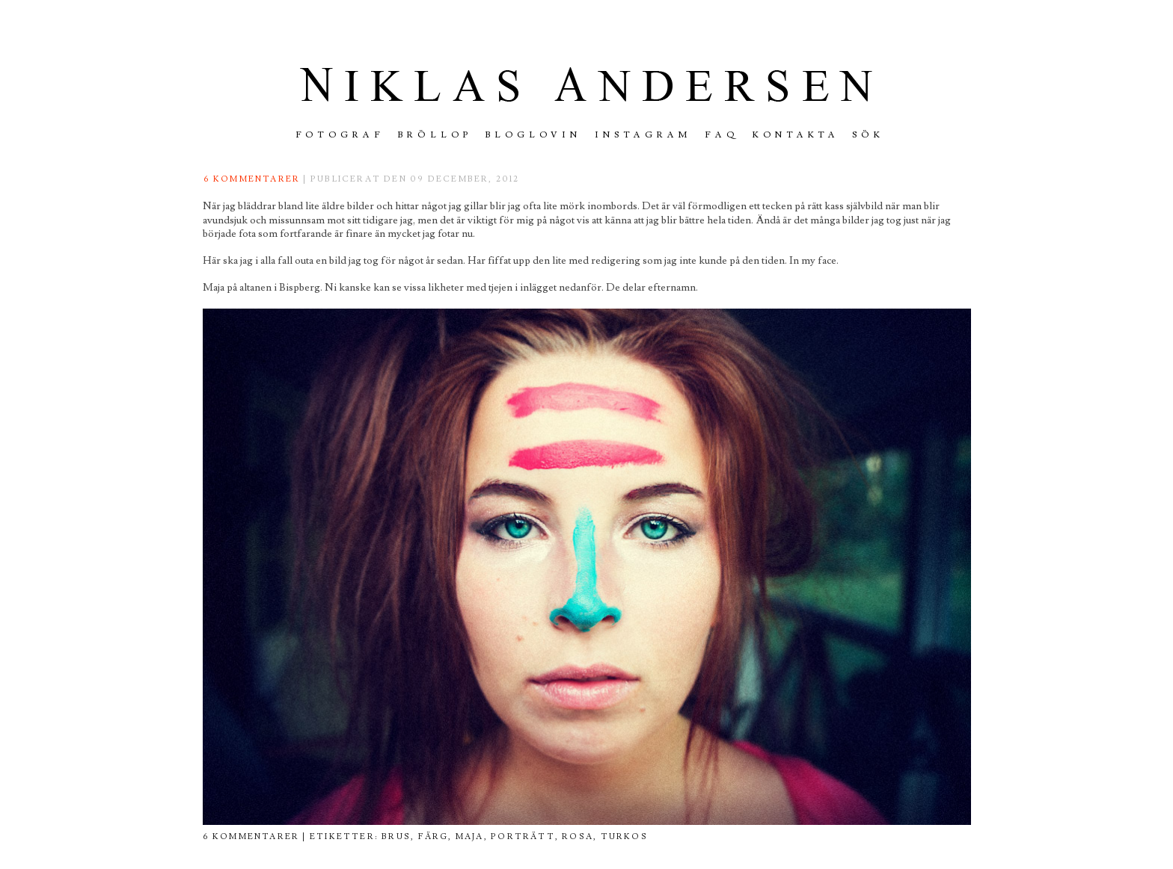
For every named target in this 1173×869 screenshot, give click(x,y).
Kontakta (796, 134)
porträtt (523, 836)
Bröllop (435, 134)
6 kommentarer (252, 179)
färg (433, 836)
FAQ (722, 134)
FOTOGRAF (340, 134)
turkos (624, 836)
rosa (577, 836)
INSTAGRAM (643, 134)
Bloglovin (534, 134)
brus (396, 836)
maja (470, 836)
